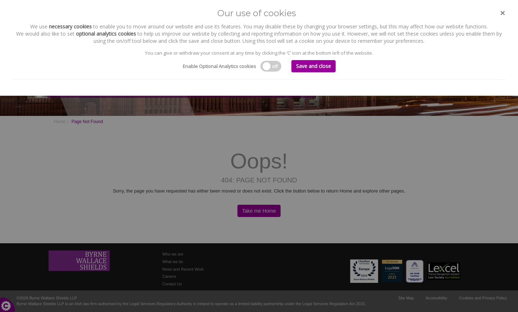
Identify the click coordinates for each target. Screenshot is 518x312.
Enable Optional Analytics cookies (219, 66)
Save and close (313, 66)
